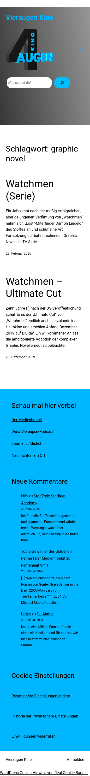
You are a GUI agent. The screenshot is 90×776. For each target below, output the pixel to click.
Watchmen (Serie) (30, 190)
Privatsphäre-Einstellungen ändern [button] (41, 696)
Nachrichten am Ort (28, 455)
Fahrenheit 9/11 (34, 565)
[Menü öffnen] (81, 49)
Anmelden (75, 759)
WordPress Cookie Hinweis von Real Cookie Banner (44, 772)
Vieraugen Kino (30, 17)
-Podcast (33, 431)
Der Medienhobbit (27, 419)
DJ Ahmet (45, 614)
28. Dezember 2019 (20, 357)
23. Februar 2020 (18, 253)
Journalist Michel (26, 443)
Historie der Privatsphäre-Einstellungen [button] (45, 716)
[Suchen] (62, 82)
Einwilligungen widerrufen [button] (33, 736)
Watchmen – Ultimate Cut (34, 287)
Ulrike (26, 614)
